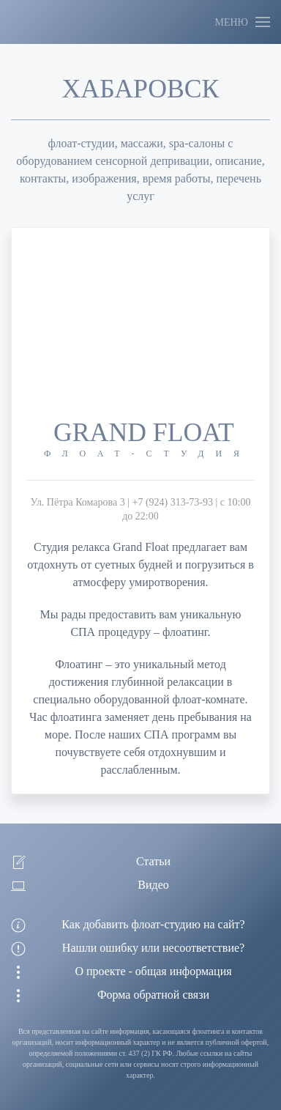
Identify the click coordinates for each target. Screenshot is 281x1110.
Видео (153, 884)
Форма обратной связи (153, 994)
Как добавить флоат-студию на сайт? (152, 924)
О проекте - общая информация (153, 971)
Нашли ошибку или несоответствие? (153, 947)
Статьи (153, 861)
